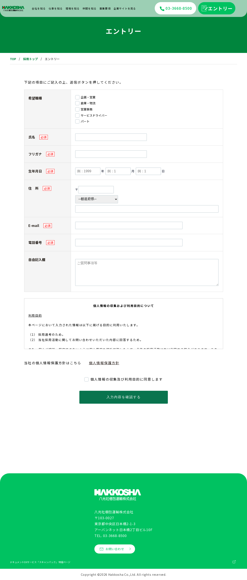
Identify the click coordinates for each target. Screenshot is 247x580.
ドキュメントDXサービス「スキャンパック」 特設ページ (40, 562)
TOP (13, 59)
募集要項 (105, 8)
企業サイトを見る (125, 8)
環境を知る (73, 8)
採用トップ (30, 59)
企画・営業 (87, 97)
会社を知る (39, 8)
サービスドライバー (93, 115)
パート (85, 121)
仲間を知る (90, 8)
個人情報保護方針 (104, 362)
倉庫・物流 (87, 103)
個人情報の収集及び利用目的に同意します (126, 379)
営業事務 (86, 109)
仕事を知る (56, 8)
